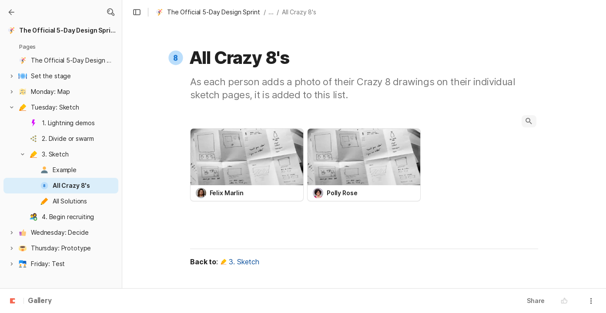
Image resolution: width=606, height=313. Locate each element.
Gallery (40, 301)
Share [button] (536, 300)
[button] (110, 12)
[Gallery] (11, 12)
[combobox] (247, 193)
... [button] (271, 12)
